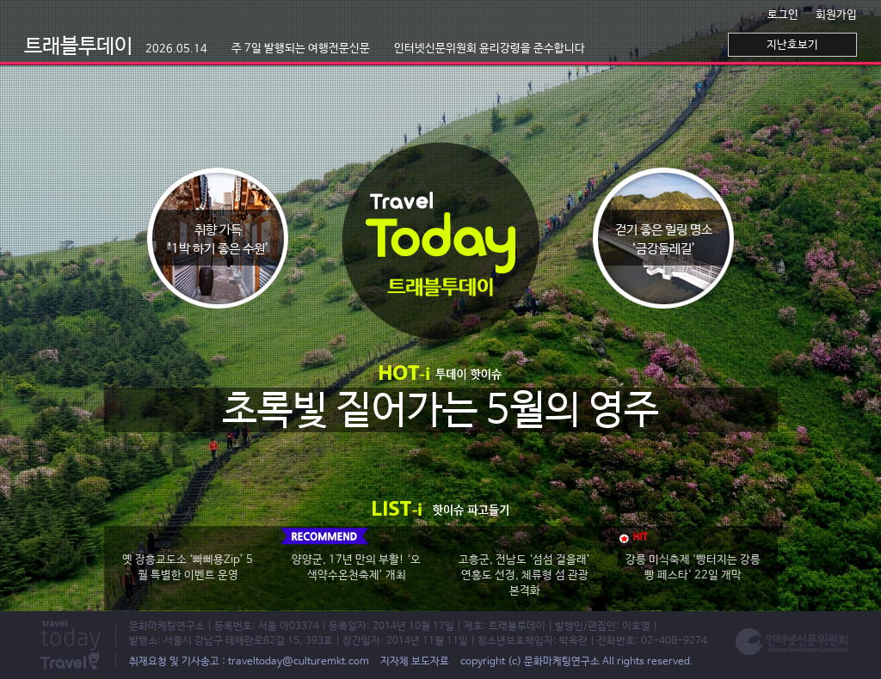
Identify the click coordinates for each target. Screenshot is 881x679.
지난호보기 (792, 45)
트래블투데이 (115, 46)
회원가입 (836, 15)
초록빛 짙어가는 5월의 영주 (440, 411)
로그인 (782, 15)
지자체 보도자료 (414, 662)
